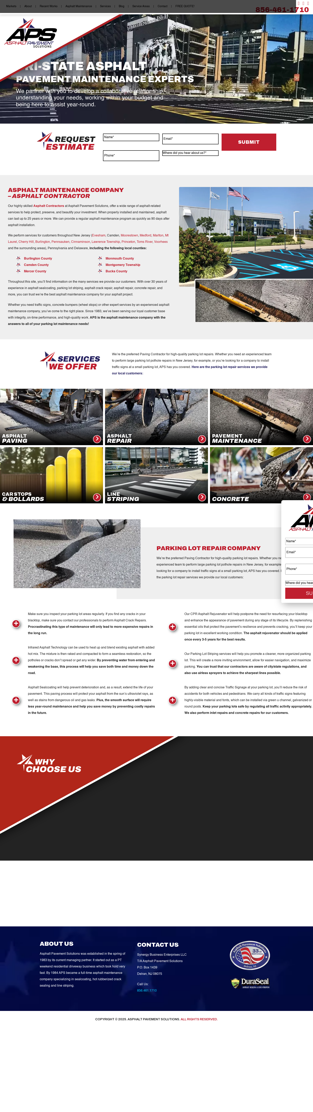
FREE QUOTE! (182, 6)
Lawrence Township (106, 304)
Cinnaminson (80, 304)
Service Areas (139, 6)
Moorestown (129, 297)
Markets (9, 6)
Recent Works (46, 6)
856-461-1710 (282, 9)
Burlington (42, 304)
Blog (119, 6)
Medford (145, 297)
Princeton (128, 304)
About (26, 6)
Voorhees (161, 304)
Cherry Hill (26, 304)
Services (103, 6)
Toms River (145, 304)
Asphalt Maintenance (76, 6)
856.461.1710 (147, 1058)
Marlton (158, 297)
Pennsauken (60, 304)
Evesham (98, 297)
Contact (160, 6)
